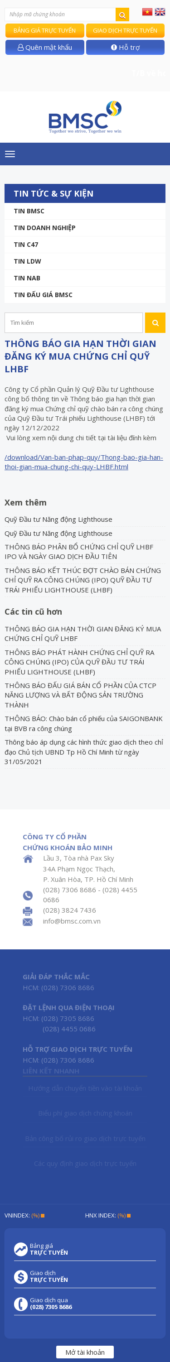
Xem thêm (26, 502)
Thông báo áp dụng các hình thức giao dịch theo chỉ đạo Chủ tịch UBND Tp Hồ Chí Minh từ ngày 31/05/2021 (84, 751)
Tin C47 (26, 244)
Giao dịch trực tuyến (125, 30)
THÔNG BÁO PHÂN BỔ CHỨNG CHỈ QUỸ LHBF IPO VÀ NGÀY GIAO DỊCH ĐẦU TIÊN (79, 551)
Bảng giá (49, 1249)
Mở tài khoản (85, 1352)
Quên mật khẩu (45, 47)
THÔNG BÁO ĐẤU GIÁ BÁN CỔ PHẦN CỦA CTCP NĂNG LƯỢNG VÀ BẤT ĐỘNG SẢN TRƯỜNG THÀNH (80, 695)
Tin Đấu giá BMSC (43, 294)
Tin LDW (27, 261)
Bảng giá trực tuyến (45, 30)
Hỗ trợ (125, 47)
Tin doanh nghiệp (45, 227)
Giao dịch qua (51, 1303)
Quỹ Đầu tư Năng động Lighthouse (58, 519)
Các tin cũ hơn (33, 611)
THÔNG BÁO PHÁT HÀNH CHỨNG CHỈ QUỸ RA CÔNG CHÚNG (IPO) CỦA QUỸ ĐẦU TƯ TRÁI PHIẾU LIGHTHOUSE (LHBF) (79, 662)
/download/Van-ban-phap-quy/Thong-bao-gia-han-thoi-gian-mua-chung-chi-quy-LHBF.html (84, 461)
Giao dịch (49, 1276)
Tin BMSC (29, 211)
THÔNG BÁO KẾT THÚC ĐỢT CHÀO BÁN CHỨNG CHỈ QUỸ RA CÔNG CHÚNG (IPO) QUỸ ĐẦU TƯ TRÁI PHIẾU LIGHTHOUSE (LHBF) (83, 580)
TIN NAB (27, 278)
